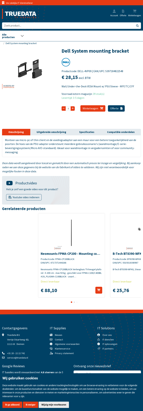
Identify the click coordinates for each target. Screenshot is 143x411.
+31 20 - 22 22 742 (16, 353)
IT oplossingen (109, 344)
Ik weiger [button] (30, 404)
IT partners (108, 348)
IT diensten (108, 339)
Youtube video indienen (26, 197)
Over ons (107, 334)
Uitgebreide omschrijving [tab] (51, 132)
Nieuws (58, 334)
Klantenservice (62, 348)
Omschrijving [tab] (16, 132)
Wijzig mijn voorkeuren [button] (53, 404)
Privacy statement (64, 353)
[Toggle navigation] (13, 36)
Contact (59, 339)
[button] (114, 11)
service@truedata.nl (17, 357)
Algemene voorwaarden (67, 344)
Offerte (116, 108)
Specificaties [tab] (86, 132)
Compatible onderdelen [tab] (121, 132)
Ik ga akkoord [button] (12, 404)
